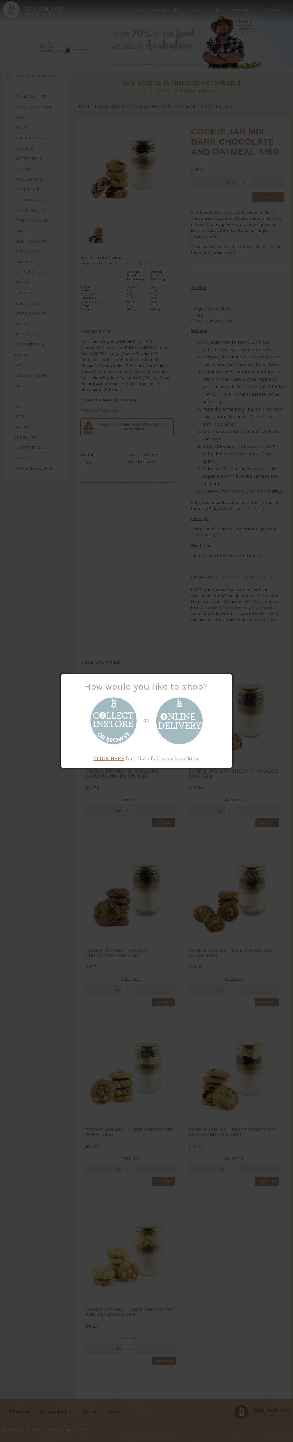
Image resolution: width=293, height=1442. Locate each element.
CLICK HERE (108, 758)
